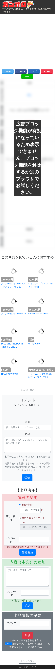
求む (29, 95)
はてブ (34, 71)
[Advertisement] (26, 41)
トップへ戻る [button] (27, 390)
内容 (27, 434)
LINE (27, 76)
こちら (8, 643)
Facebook (20, 71)
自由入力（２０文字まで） (33, 520)
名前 (27, 421)
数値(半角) (27, 504)
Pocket (47, 71)
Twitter (8, 71)
